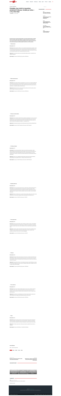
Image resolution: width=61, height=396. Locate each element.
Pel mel (12, 4)
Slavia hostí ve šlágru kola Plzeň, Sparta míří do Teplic (47, 13)
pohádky (16, 350)
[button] (53, 2)
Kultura (14, 4)
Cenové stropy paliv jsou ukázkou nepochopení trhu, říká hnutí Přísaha (47, 22)
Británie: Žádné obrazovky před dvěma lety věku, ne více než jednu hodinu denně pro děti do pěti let (14, 373)
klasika (13, 350)
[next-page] (11, 376)
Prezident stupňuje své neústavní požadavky (46, 32)
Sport (43, 11)
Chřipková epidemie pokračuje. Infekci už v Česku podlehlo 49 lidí (23, 373)
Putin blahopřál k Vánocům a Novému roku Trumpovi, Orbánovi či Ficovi (32, 373)
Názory (44, 30)
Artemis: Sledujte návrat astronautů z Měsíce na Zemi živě (47, 27)
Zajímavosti (14, 6)
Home (10, 4)
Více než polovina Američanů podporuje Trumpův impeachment (47, 18)
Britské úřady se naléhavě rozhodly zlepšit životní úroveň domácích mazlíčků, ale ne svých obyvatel (31, 359)
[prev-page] (10, 376)
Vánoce (22, 350)
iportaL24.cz (12, 13)
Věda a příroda (44, 25)
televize (19, 350)
